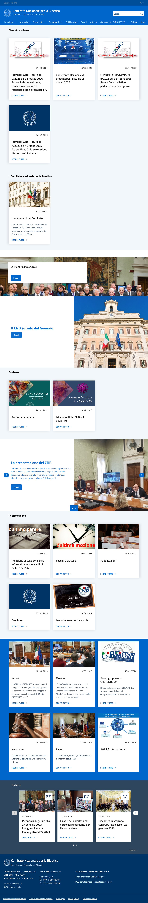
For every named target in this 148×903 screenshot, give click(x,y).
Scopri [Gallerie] (133, 850)
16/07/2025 (42, 135)
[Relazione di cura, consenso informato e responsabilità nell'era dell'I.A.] (19, 574)
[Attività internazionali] (108, 767)
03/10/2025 (130, 68)
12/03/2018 (42, 671)
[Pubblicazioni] (108, 574)
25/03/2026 (86, 68)
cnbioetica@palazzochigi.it (92, 876)
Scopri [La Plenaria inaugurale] (15, 278)
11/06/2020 (66, 816)
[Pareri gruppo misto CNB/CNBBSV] (108, 703)
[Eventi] (64, 767)
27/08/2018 (86, 742)
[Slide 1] (75, 508)
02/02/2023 (28, 816)
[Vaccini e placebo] (64, 574)
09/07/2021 (86, 553)
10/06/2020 (130, 671)
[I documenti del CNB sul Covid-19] (64, 426)
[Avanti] (143, 475)
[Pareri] (19, 703)
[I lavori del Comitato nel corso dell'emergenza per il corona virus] (68, 837)
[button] (141, 2)
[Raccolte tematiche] (19, 426)
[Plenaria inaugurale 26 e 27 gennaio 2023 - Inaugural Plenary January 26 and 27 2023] (30, 837)
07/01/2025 (42, 613)
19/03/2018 (86, 671)
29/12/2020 (86, 410)
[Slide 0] (72, 508)
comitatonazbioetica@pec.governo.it (96, 881)
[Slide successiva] (135, 813)
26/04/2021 (86, 613)
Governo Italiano (10, 2)
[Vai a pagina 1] (73, 845)
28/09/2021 (130, 553)
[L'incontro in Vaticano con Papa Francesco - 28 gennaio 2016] (106, 837)
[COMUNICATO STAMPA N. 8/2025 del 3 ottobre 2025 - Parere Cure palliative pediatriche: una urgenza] (108, 95)
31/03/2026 (42, 68)
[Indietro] (4, 475)
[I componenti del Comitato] (19, 240)
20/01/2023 (42, 410)
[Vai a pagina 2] (76, 845)
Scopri (16, 335)
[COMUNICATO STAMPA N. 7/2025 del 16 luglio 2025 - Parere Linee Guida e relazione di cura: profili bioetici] (19, 159)
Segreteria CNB (46, 876)
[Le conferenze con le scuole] (64, 626)
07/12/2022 (42, 211)
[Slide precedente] (14, 813)
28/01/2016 (104, 816)
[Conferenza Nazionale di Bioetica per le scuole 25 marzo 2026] (64, 95)
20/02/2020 (130, 742)
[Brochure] (19, 626)
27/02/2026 (42, 553)
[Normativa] (19, 767)
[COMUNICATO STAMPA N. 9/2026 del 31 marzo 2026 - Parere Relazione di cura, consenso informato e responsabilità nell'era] (19, 95)
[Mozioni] (64, 703)
